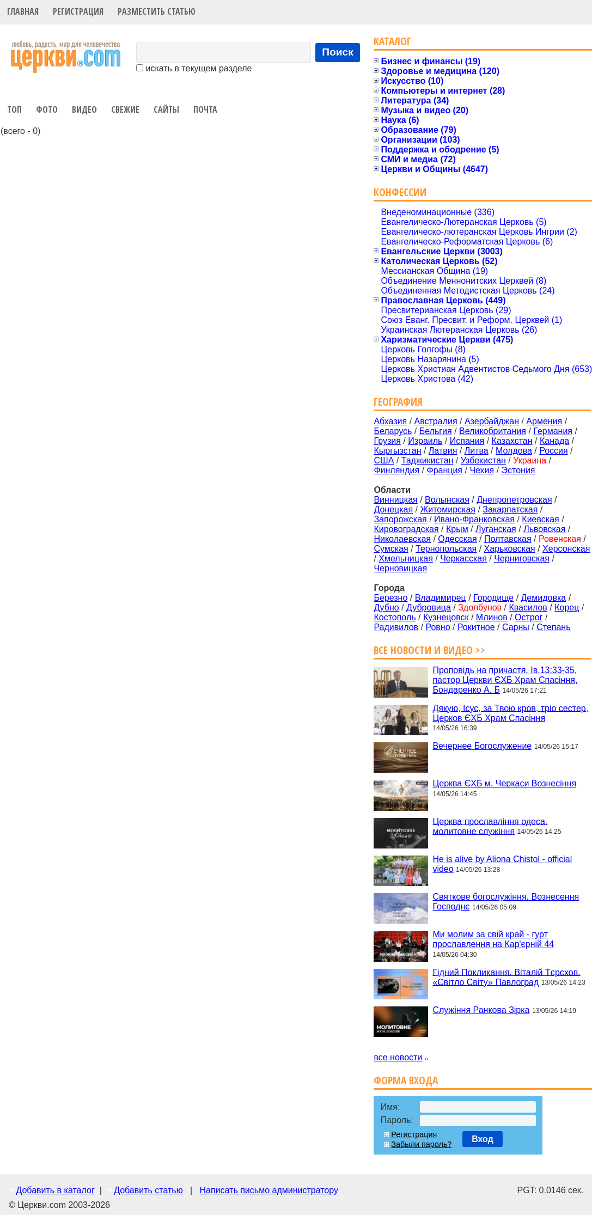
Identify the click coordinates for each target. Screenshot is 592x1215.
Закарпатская (510, 509)
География (398, 401)
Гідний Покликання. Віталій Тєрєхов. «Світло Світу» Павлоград (506, 976)
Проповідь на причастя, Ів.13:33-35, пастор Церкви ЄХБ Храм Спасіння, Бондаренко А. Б (504, 679)
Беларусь (393, 431)
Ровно (437, 627)
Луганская (495, 529)
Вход (482, 1139)
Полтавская (508, 539)
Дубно (386, 607)
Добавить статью (148, 1190)
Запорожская (400, 519)
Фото (47, 109)
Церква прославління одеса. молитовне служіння (489, 825)
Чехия (481, 470)
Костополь (395, 617)
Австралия (435, 421)
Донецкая (393, 509)
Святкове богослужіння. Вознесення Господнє (505, 901)
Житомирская (447, 509)
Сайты (166, 109)
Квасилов (528, 607)
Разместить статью (157, 11)
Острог (528, 617)
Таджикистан (427, 460)
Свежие (125, 109)
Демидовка (543, 597)
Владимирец (440, 597)
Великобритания (492, 431)
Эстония (518, 470)
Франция (444, 470)
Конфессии (400, 192)
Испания (467, 440)
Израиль (425, 440)
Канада (554, 440)
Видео (84, 109)
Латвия (443, 450)
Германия (552, 431)
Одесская (457, 539)
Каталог (392, 41)
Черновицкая (400, 568)
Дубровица (428, 607)
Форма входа (406, 1080)
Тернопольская (446, 548)
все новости (398, 1057)
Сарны (515, 627)
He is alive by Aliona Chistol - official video (502, 864)
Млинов (492, 617)
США (384, 460)
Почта (205, 109)
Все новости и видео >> (429, 650)
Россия (553, 450)
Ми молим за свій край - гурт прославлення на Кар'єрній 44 (493, 939)
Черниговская (522, 558)
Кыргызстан (397, 450)
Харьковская (509, 548)
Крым (457, 529)
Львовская (544, 529)
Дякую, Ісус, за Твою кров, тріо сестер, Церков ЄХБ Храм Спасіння (510, 712)
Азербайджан (492, 421)
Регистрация (78, 11)
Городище (493, 597)
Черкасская (463, 558)
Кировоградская (406, 529)
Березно (390, 597)
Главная (23, 11)
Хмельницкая (406, 558)
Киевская (540, 519)
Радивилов (396, 627)
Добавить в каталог (55, 1190)
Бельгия (435, 431)
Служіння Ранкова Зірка (480, 1010)
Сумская (391, 548)
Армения (544, 421)
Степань (553, 627)
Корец (566, 607)
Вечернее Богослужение (482, 745)
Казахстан (512, 440)
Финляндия (396, 470)
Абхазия (390, 421)
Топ (14, 109)
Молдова (514, 450)
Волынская (447, 499)
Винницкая (395, 499)
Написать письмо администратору (268, 1190)
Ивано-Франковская (474, 519)
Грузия (387, 440)
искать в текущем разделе (194, 68)
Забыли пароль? (421, 1144)
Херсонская (566, 548)
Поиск (337, 52)
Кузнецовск (446, 617)
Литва (477, 450)
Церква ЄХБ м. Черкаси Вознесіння (504, 783)
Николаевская (402, 539)
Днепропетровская (514, 499)
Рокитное (476, 627)
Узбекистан (483, 460)
